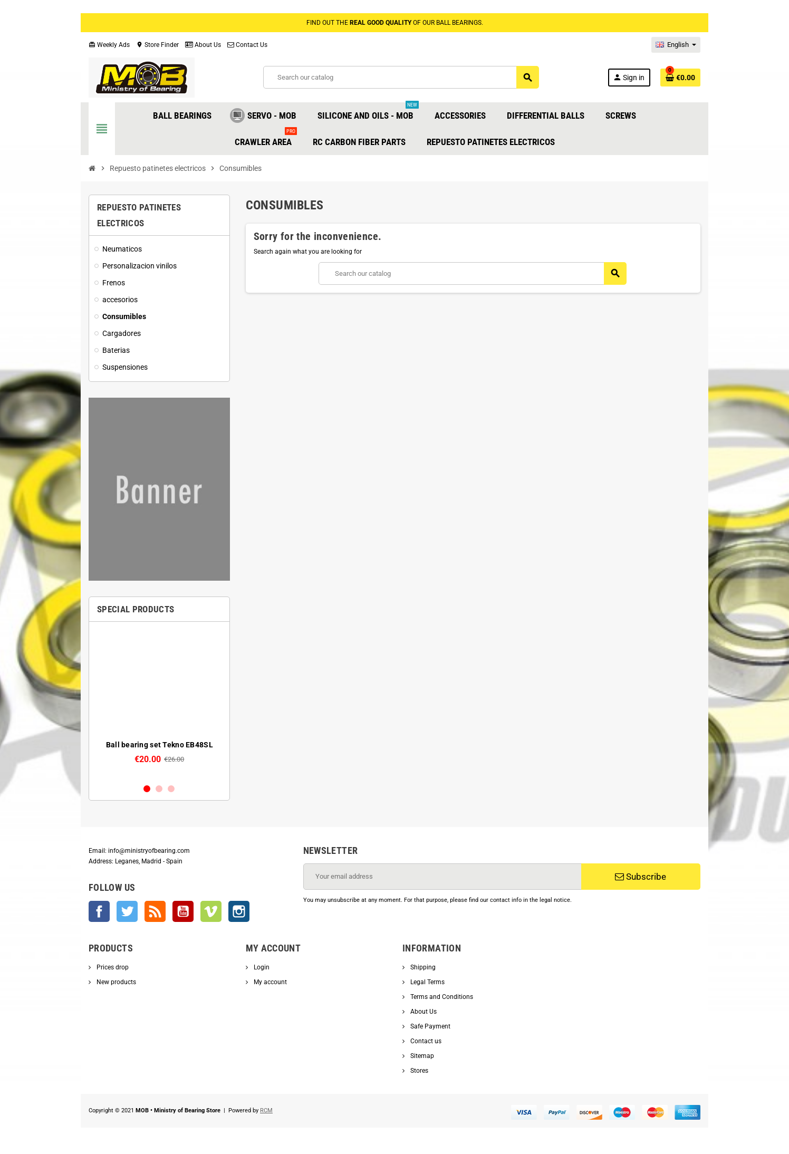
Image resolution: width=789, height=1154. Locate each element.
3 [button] (171, 788)
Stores (418, 1070)
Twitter (127, 911)
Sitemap (421, 1056)
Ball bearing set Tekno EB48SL (159, 745)
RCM (266, 1110)
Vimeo (211, 911)
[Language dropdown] (675, 45)
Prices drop (112, 967)
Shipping (422, 967)
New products (115, 982)
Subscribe (640, 876)
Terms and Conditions (441, 997)
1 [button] (146, 788)
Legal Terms (427, 982)
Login (261, 967)
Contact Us (247, 45)
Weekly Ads (109, 45)
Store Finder (157, 45)
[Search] (400, 77)
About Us (203, 45)
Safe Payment (429, 1026)
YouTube (183, 911)
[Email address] (442, 876)
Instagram (238, 911)
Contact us (425, 1041)
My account (269, 982)
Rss (155, 911)
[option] (160, 702)
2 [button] (159, 788)
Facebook (99, 911)
